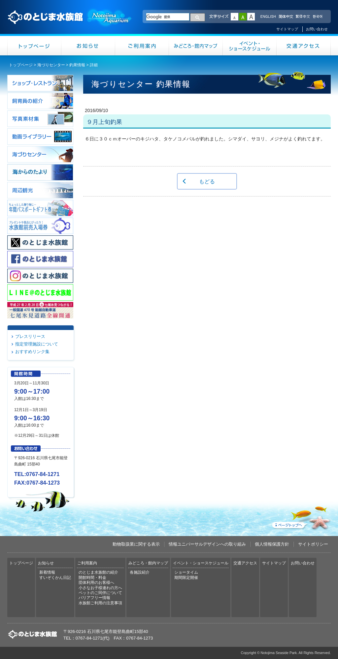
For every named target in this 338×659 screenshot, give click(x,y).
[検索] (167, 17)
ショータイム (186, 572)
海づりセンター (51, 65)
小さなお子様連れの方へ (100, 587)
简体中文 (285, 17)
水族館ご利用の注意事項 (100, 603)
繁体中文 (303, 17)
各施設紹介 (140, 572)
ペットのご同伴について (100, 592)
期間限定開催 (186, 577)
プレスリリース (30, 336)
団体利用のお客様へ (96, 582)
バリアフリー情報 (94, 597)
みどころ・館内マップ (196, 45)
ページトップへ (301, 516)
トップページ (34, 45)
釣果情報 (77, 65)
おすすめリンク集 (32, 351)
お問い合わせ (317, 29)
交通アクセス (304, 45)
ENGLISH (268, 17)
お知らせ (88, 45)
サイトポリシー (313, 544)
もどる (207, 181)
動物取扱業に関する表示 (136, 544)
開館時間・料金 (92, 577)
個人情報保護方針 (272, 544)
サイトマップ (287, 29)
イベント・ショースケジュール (250, 45)
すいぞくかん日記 (55, 577)
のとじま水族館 (70, 23)
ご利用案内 (142, 45)
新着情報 (47, 572)
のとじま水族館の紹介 (98, 572)
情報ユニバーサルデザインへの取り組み (207, 544)
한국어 (318, 17)
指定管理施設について (36, 344)
